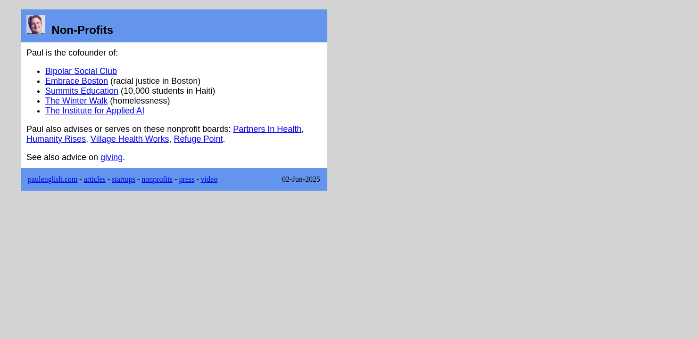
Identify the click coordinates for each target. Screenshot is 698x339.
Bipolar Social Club (81, 71)
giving (111, 157)
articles (95, 179)
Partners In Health (267, 129)
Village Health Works (130, 139)
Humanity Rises (56, 139)
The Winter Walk (76, 100)
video (209, 179)
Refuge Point (198, 139)
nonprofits (157, 179)
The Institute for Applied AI (94, 110)
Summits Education (81, 91)
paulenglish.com (52, 179)
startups (123, 179)
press (186, 179)
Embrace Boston (76, 81)
